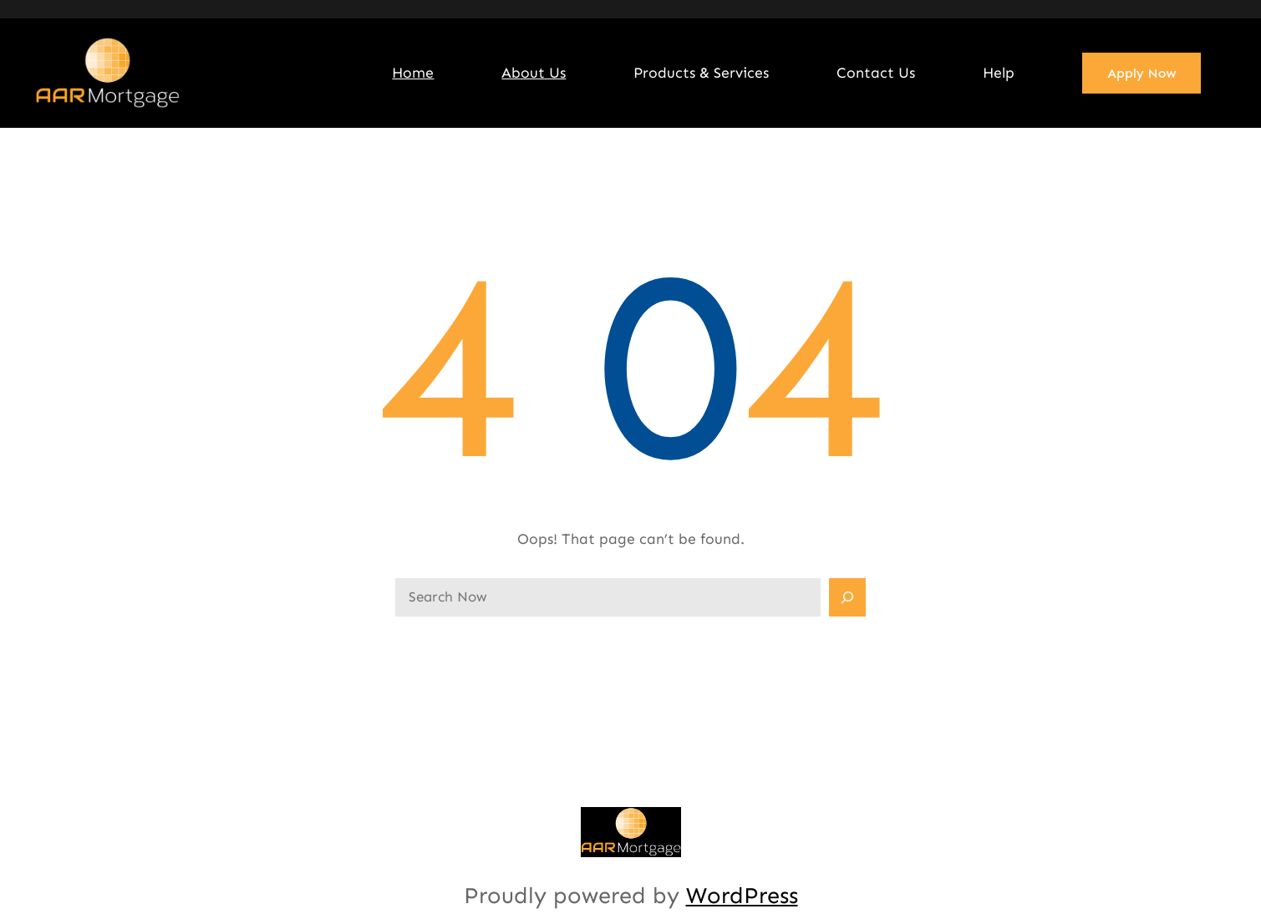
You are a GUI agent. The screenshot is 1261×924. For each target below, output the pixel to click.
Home (413, 72)
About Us (533, 72)
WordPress (742, 895)
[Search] (847, 597)
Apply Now (1141, 73)
